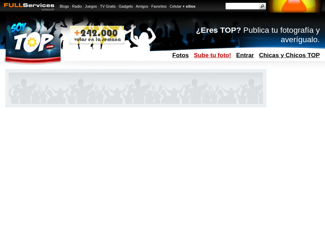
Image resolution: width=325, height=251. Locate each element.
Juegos (91, 6)
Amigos (142, 6)
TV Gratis (108, 6)
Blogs (64, 6)
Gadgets (126, 6)
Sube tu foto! (212, 55)
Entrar (245, 55)
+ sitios (189, 6)
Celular (176, 6)
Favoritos (159, 6)
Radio (77, 6)
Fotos (180, 55)
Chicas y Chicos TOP (289, 55)
